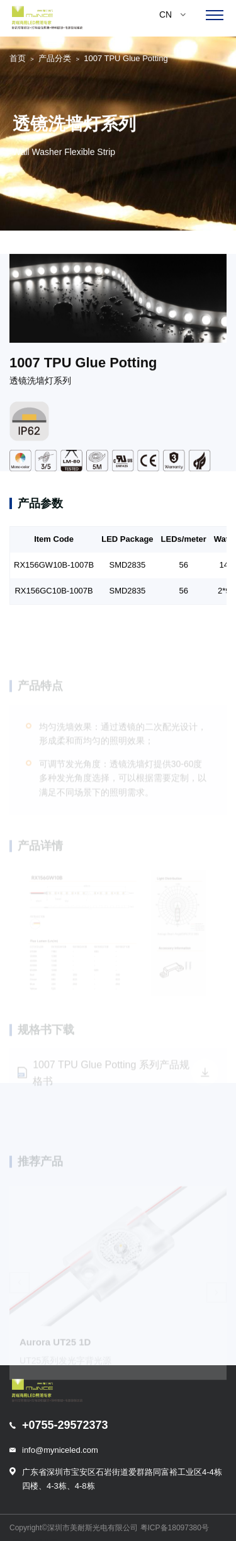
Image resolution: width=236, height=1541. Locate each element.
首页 (17, 58)
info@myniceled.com (60, 1450)
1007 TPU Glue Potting (125, 58)
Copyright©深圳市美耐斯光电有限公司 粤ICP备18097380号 (109, 1527)
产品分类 (54, 58)
